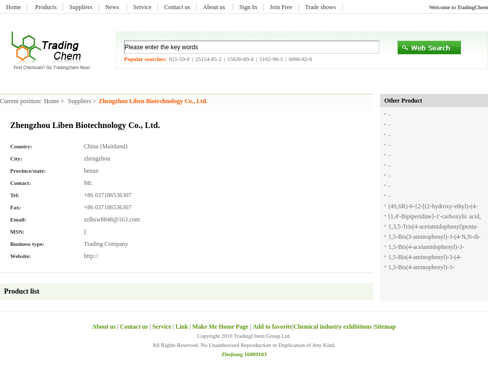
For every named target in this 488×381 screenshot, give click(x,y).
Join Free (281, 7)
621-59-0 (179, 59)
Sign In (248, 7)
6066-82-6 (300, 59)
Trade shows (320, 7)
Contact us (177, 7)
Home (13, 7)
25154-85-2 (208, 59)
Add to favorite (272, 326)
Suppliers (80, 7)
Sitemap (385, 326)
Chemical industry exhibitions (333, 326)
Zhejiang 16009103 (244, 354)
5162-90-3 (271, 59)
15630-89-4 (240, 59)
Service (142, 7)
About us (215, 7)
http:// (91, 256)
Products (45, 7)
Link (181, 326)
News (112, 7)
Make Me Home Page (220, 326)
